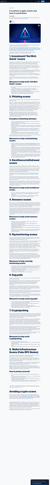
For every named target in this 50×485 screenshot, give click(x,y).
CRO (36, 174)
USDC (23, 169)
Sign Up (43, 1)
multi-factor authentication (28, 396)
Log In (39, 1)
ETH (29, 174)
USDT (25, 169)
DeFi (13, 281)
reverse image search (17, 227)
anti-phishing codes (32, 143)
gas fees (24, 174)
